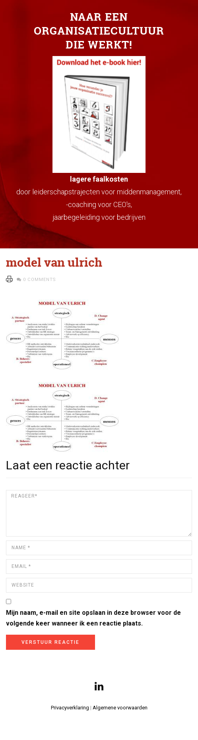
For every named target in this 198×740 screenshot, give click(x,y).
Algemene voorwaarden (120, 708)
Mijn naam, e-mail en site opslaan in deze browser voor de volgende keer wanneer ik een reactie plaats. (93, 618)
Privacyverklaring (70, 708)
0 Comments (39, 279)
